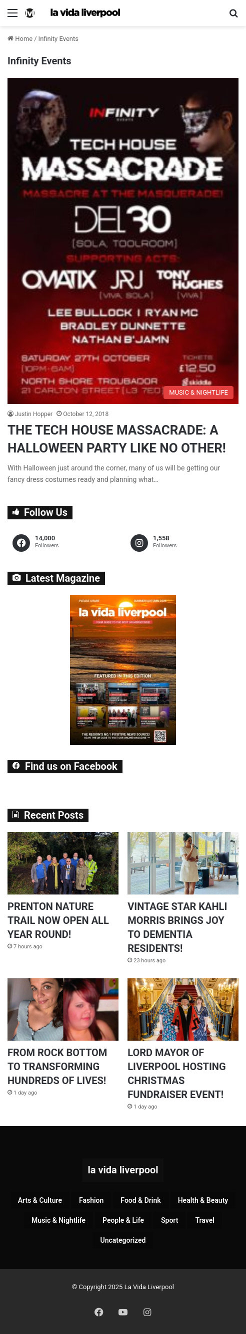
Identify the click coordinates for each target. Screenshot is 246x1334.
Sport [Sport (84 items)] (169, 1220)
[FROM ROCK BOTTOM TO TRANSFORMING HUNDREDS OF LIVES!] (63, 1009)
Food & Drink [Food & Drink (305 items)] (140, 1200)
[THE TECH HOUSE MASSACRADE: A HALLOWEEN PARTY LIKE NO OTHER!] (123, 241)
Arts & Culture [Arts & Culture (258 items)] (40, 1200)
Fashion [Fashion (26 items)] (91, 1200)
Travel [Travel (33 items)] (204, 1220)
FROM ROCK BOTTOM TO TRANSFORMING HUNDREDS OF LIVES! (57, 1067)
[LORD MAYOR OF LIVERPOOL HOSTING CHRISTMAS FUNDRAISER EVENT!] (183, 1009)
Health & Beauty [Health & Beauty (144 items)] (203, 1200)
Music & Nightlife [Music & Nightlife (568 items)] (59, 1220)
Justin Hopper (33, 414)
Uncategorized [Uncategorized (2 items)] (123, 1240)
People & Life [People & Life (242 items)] (123, 1220)
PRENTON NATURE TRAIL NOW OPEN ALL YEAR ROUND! (58, 920)
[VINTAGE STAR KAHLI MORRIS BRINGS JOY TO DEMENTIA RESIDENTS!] (183, 863)
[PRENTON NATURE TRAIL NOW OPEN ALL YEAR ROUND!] (63, 863)
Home (20, 38)
